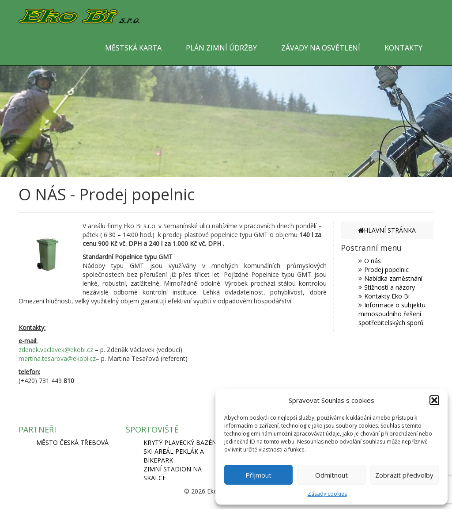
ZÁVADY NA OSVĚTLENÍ (320, 48)
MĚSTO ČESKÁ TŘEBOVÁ (72, 442)
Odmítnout (331, 475)
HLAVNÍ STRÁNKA (387, 230)
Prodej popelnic (386, 269)
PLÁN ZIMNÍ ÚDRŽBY (221, 48)
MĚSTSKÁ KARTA (133, 48)
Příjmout (258, 475)
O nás (372, 260)
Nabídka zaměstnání (393, 278)
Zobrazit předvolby (404, 475)
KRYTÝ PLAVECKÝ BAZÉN (180, 442)
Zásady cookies (327, 494)
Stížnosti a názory (389, 287)
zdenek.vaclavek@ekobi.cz (56, 349)
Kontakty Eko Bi (387, 296)
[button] (434, 400)
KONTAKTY (403, 48)
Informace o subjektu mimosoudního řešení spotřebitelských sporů (392, 314)
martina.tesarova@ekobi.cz (57, 358)
